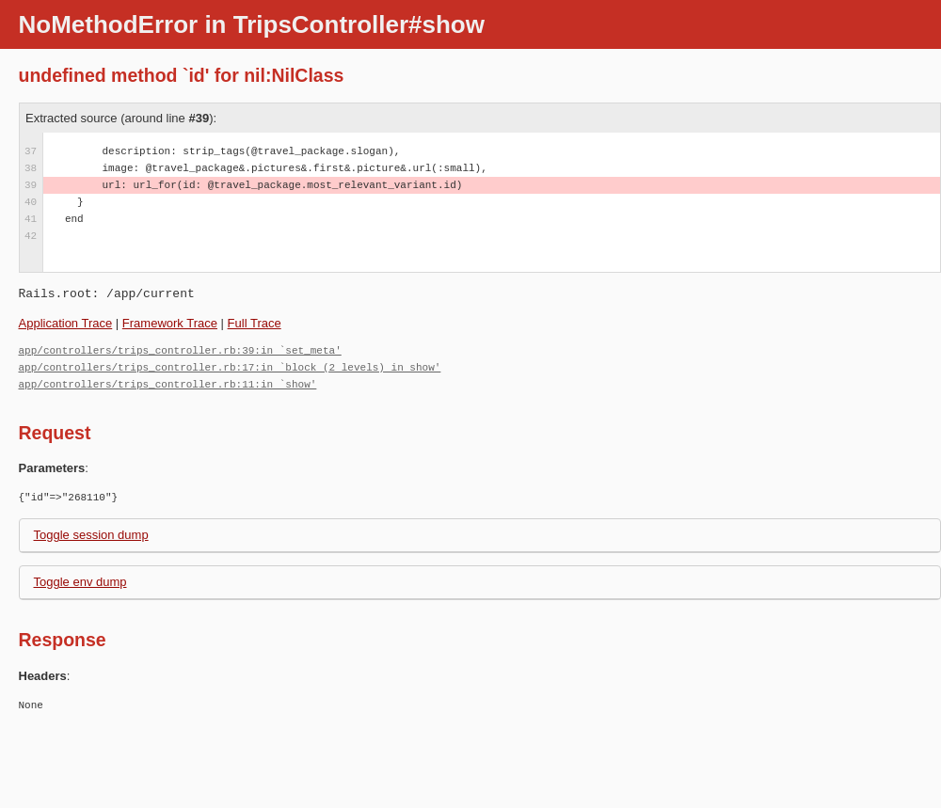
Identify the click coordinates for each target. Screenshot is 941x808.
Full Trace (254, 323)
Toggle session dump (91, 535)
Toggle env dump (80, 582)
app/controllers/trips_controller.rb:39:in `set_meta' (180, 350)
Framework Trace (169, 323)
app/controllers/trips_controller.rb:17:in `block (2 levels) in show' (230, 367)
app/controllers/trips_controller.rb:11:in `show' (168, 384)
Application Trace (66, 323)
